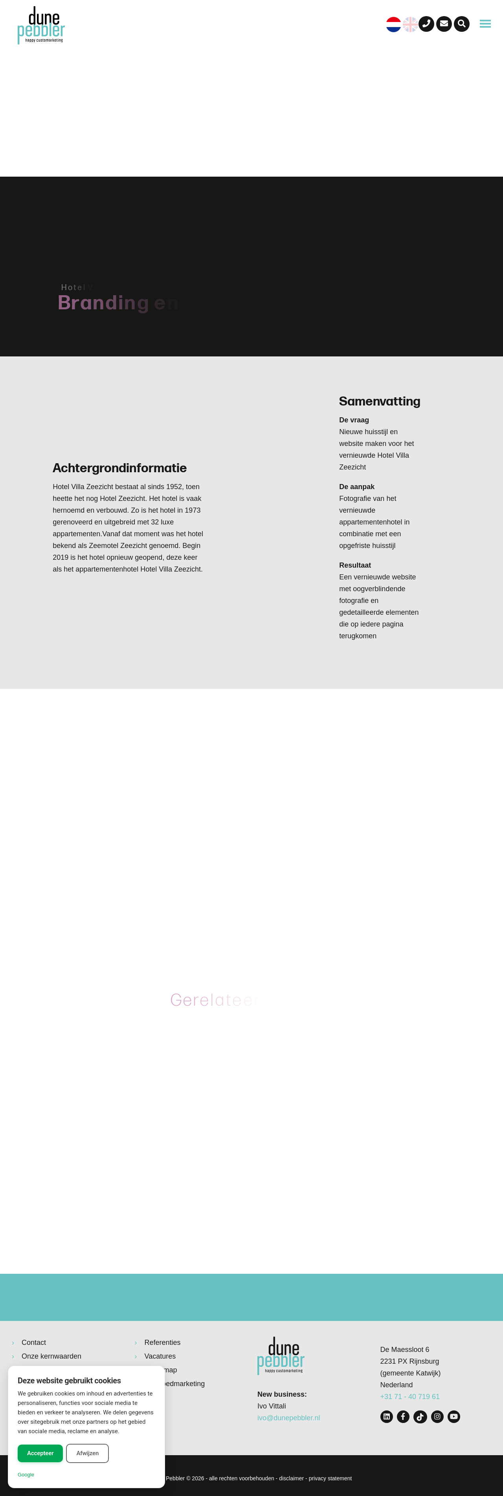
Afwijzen (87, 1453)
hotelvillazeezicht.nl (342, 959)
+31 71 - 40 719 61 (410, 1397)
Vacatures (160, 1356)
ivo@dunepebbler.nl (288, 1418)
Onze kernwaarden (51, 1356)
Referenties (163, 1342)
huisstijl (287, 866)
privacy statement (330, 1478)
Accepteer (40, 1453)
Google (26, 1475)
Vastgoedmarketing (175, 1384)
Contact (34, 1342)
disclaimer (291, 1478)
